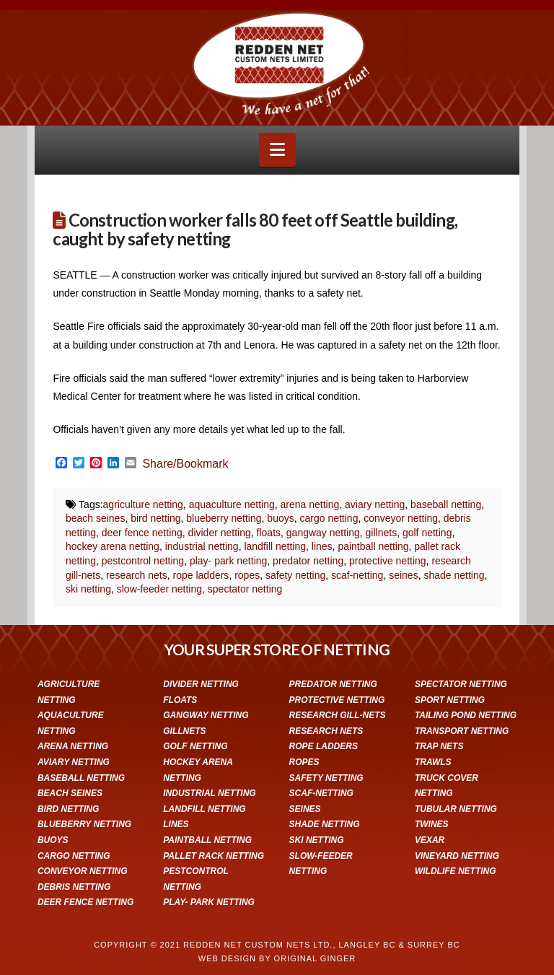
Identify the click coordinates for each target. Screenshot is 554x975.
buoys (280, 518)
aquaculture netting (232, 504)
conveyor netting (401, 518)
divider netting (219, 532)
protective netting (387, 561)
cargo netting (328, 518)
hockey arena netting (112, 546)
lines (322, 546)
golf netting (427, 532)
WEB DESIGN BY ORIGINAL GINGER (277, 958)
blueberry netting (223, 518)
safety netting (295, 575)
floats (269, 532)
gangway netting (323, 532)
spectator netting (245, 589)
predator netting (308, 561)
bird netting (155, 518)
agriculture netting (143, 504)
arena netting (310, 504)
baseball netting (445, 504)
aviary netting (375, 504)
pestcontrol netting (143, 561)
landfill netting (275, 546)
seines (403, 575)
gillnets (381, 532)
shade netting (453, 575)
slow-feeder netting (159, 589)
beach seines (96, 518)
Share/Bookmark (185, 464)
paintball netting (373, 546)
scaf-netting (357, 575)
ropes (247, 575)
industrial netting (202, 546)
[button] (277, 150)
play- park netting (228, 561)
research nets (136, 575)
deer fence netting (142, 532)
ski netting (88, 589)
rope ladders (201, 575)
